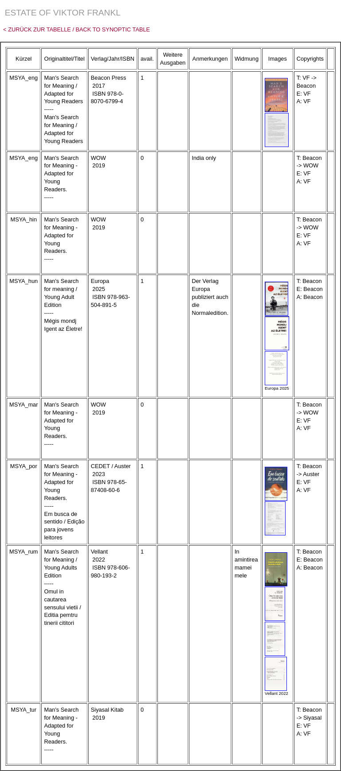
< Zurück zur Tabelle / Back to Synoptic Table (75, 29)
